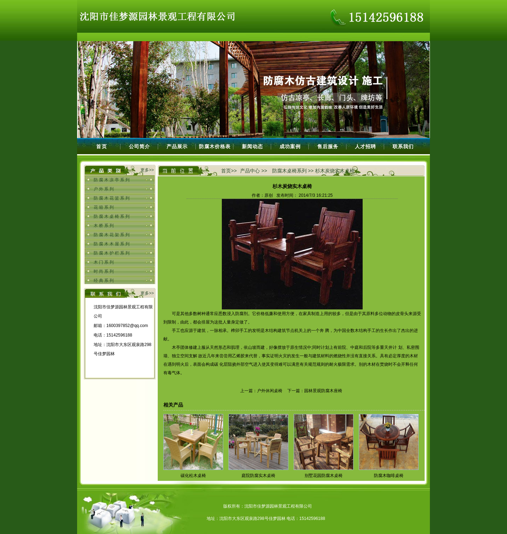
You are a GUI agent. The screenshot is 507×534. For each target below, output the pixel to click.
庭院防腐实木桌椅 (258, 475)
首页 (101, 146)
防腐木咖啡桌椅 (388, 475)
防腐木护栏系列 (112, 253)
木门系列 (104, 262)
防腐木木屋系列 (112, 243)
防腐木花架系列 (112, 234)
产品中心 (250, 171)
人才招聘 (365, 146)
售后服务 (327, 146)
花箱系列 (104, 207)
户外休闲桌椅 (269, 390)
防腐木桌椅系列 (112, 216)
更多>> (147, 170)
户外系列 (104, 189)
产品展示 (177, 146)
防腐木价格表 (215, 146)
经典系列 (104, 280)
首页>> (229, 171)
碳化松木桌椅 (193, 475)
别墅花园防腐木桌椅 (324, 475)
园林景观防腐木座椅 (323, 390)
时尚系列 (104, 271)
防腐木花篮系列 (112, 198)
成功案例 (290, 146)
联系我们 (403, 146)
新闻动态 (252, 146)
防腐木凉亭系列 (112, 179)
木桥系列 (104, 225)
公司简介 (139, 146)
